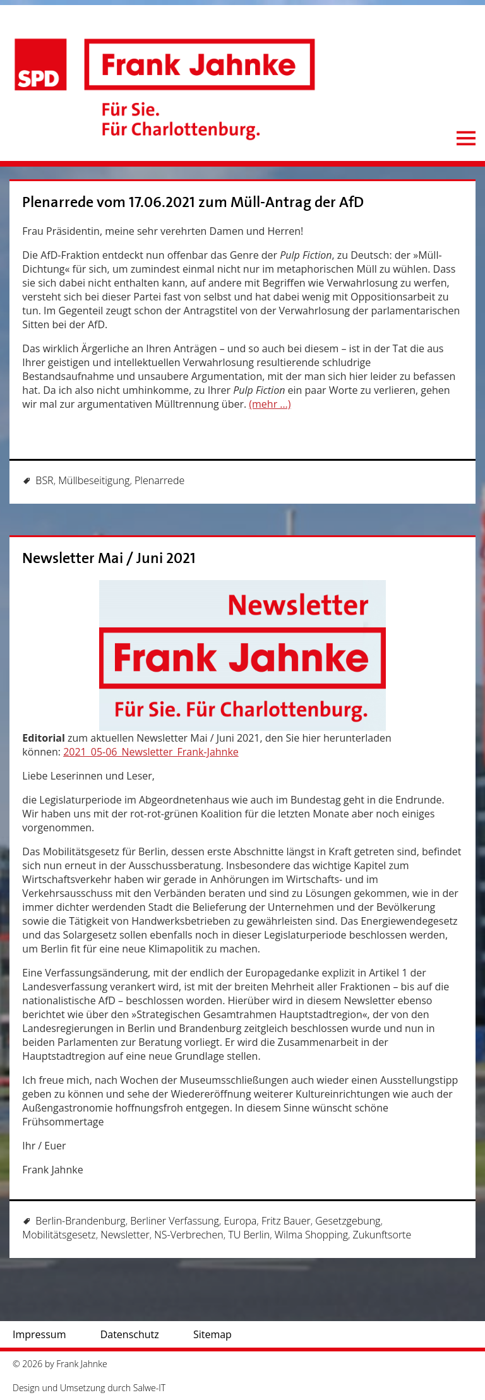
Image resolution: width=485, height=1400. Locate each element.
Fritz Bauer (286, 1221)
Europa (240, 1221)
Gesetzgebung (347, 1221)
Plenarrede (159, 480)
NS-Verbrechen (188, 1235)
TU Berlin (249, 1235)
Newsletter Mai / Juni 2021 (109, 558)
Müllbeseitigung (93, 480)
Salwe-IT (149, 1388)
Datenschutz (129, 1334)
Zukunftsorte (382, 1235)
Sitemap (212, 1334)
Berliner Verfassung (174, 1221)
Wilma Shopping (311, 1235)
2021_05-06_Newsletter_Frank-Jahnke (151, 752)
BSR (44, 480)
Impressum (39, 1334)
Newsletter (124, 1235)
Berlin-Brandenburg (80, 1221)
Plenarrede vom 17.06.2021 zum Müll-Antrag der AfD (193, 202)
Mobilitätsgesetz (58, 1235)
